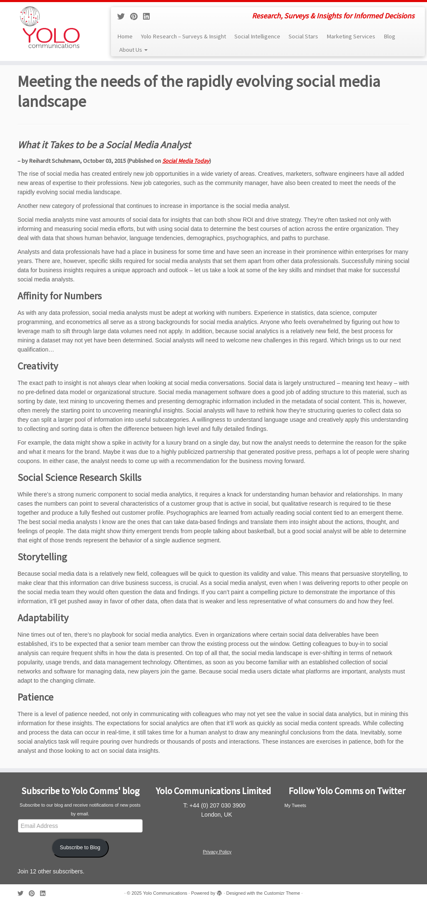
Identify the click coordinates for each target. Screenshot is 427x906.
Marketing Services (351, 36)
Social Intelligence (257, 36)
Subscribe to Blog (80, 847)
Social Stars (303, 36)
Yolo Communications (165, 893)
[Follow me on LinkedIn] (149, 17)
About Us (133, 49)
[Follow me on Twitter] (123, 17)
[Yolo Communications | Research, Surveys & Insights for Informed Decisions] (50, 27)
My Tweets (295, 805)
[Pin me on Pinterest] (136, 17)
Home (125, 36)
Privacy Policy (217, 851)
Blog (389, 36)
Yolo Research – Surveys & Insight (183, 36)
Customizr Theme (282, 893)
